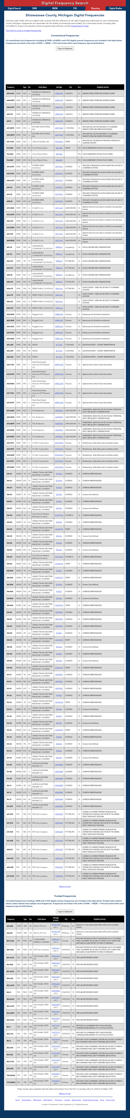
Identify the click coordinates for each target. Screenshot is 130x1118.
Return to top (64, 886)
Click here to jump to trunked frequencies (23, 30)
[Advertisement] (65, 67)
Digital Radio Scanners (90, 1100)
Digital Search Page (79, 26)
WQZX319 (59, 529)
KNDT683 (59, 612)
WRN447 (59, 247)
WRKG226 (59, 314)
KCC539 (59, 344)
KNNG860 (56, 956)
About (102, 1100)
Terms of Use (110, 1100)
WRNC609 (59, 364)
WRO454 (59, 288)
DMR (34, 8)
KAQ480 (59, 148)
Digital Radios (115, 8)
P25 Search (59, 1100)
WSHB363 (56, 1074)
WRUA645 (59, 141)
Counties (67, 1100)
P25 (75, 8)
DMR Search (37, 1100)
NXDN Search (48, 1100)
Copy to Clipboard (65, 48)
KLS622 (59, 487)
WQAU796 (56, 924)
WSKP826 (59, 410)
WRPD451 (56, 948)
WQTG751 (56, 1025)
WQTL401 (59, 208)
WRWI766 (59, 93)
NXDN (55, 8)
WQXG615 (59, 442)
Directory (95, 8)
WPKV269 (59, 814)
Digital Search (14, 8)
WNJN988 (59, 764)
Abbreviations (76, 1100)
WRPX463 (56, 939)
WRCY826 (59, 128)
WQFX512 (59, 166)
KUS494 (59, 473)
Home (17, 1100)
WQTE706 (59, 515)
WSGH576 (56, 1039)
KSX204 (59, 494)
